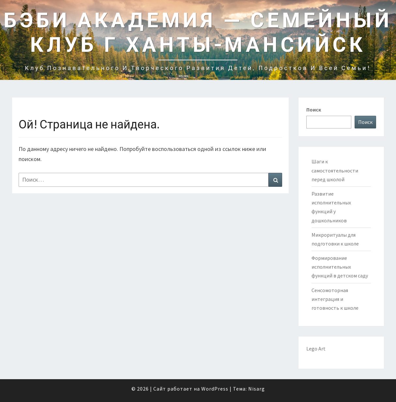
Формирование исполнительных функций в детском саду (340, 267)
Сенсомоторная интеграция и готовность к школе (335, 299)
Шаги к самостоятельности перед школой (335, 170)
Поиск (313, 109)
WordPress (214, 388)
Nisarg (256, 388)
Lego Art (316, 348)
